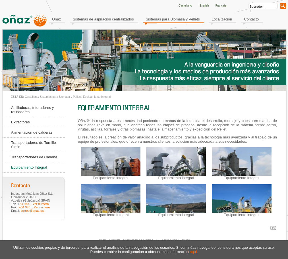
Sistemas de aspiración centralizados (103, 19)
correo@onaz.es (32, 210)
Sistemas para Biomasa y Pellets (173, 19)
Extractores (20, 122)
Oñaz (56, 19)
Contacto (251, 19)
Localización (222, 19)
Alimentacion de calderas (31, 132)
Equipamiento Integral (97, 96)
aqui (193, 252)
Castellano (31, 96)
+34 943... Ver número (33, 204)
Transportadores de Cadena (34, 157)
